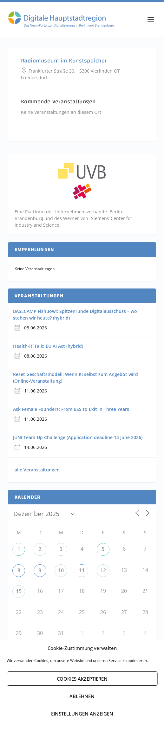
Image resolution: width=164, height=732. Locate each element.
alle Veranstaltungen (37, 472)
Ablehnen (82, 696)
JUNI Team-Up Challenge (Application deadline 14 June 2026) (77, 439)
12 (103, 572)
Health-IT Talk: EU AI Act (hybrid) (48, 348)
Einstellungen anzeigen (82, 713)
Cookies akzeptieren (82, 679)
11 (82, 572)
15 (19, 593)
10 (61, 572)
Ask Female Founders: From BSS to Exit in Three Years (71, 411)
